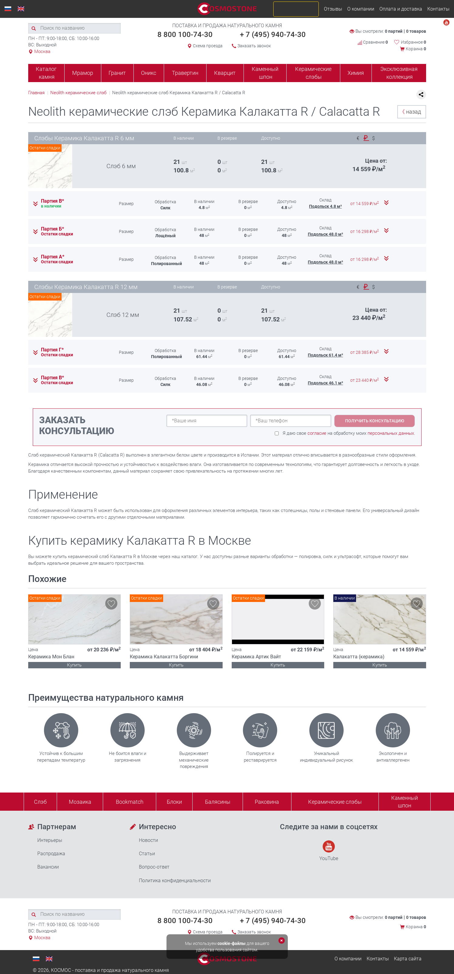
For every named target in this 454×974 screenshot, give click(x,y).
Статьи (147, 853)
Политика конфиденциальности (175, 880)
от (365, 203)
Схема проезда (208, 45)
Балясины (217, 802)
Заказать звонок (254, 45)
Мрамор (82, 73)
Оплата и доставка (400, 9)
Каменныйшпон (404, 802)
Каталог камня (46, 73)
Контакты (438, 9)
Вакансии (48, 867)
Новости (148, 840)
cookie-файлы (231, 943)
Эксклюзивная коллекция (399, 73)
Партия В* (52, 201)
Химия (356, 73)
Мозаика (80, 802)
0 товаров (416, 31)
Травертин (185, 73)
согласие (317, 433)
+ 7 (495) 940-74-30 (273, 34)
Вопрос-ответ (154, 867)
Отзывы (333, 9)
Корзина (416, 48)
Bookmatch (129, 802)
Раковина (267, 802)
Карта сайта (408, 958)
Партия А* (52, 256)
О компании (360, 9)
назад (410, 111)
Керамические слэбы (313, 73)
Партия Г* (52, 349)
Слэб (40, 802)
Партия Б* (52, 229)
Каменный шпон (265, 73)
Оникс (148, 73)
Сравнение (373, 42)
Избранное (413, 42)
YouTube (328, 850)
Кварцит (225, 73)
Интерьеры (49, 840)
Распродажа (51, 853)
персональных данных (391, 433)
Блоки (174, 802)
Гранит (117, 73)
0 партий (393, 31)
